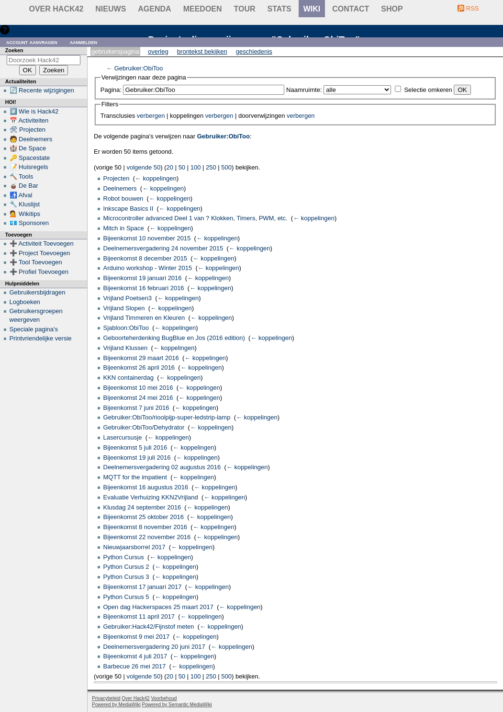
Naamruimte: (304, 89)
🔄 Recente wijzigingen (42, 90)
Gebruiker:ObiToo (138, 68)
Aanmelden (84, 41)
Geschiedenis (254, 51)
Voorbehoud (164, 698)
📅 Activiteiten (29, 120)
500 (226, 167)
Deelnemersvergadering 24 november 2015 (163, 248)
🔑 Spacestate (30, 157)
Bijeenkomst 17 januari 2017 (142, 586)
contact (350, 9)
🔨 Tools (22, 176)
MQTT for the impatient (135, 477)
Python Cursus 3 (126, 576)
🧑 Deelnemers (31, 139)
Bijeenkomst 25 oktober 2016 (143, 516)
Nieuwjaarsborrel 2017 (134, 547)
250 (211, 167)
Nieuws (110, 9)
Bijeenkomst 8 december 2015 (145, 258)
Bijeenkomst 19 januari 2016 (142, 278)
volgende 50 (143, 167)
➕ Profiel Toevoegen (39, 271)
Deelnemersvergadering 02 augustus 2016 (162, 467)
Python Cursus (123, 557)
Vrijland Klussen (125, 347)
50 (182, 167)
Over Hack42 (56, 9)
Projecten (116, 178)
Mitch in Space (123, 228)
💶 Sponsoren (29, 222)
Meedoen (202, 9)
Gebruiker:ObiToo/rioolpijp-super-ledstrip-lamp (167, 417)
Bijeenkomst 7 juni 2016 (136, 407)
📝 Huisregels (29, 166)
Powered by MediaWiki (116, 704)
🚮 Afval (21, 195)
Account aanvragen (31, 41)
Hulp (18, 29)
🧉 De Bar (24, 185)
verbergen (151, 115)
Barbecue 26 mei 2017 (134, 666)
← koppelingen (156, 178)
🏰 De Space (28, 148)
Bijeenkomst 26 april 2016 (139, 367)
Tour (245, 9)
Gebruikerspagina (115, 51)
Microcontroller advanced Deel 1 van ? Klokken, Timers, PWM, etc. (195, 218)
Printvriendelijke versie (41, 338)
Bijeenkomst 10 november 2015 (147, 238)
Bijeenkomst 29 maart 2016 (141, 358)
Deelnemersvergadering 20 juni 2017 (154, 646)
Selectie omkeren (428, 89)
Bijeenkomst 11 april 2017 (139, 616)
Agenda (154, 9)
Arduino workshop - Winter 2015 (147, 267)
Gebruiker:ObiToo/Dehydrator (144, 427)
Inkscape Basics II (128, 208)
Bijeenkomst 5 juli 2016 (135, 447)
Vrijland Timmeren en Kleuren (144, 317)
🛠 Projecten (28, 129)
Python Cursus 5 (126, 596)
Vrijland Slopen (124, 308)
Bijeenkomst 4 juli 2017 (135, 656)
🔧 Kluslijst (25, 204)
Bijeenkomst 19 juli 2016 (137, 457)
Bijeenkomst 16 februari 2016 (143, 288)
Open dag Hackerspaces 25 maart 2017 (158, 606)
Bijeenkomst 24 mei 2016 (138, 397)
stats (279, 9)
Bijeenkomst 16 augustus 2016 (146, 487)
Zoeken (14, 50)
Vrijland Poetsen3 (127, 298)
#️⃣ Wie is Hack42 (34, 111)
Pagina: (111, 89)
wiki (312, 9)
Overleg (158, 51)
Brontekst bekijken (202, 51)
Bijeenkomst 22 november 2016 (147, 537)
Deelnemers (120, 188)
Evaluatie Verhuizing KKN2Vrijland (150, 497)
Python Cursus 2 (126, 566)
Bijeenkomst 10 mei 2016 (138, 387)
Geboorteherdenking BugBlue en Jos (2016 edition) (174, 337)
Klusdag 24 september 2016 (142, 507)
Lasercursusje (122, 437)
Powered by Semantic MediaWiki (177, 704)
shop (391, 9)
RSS (472, 8)
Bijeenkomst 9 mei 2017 (136, 636)
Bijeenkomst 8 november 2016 (145, 527)
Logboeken (25, 301)
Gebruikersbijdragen (38, 292)
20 (170, 167)
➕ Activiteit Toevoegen (42, 243)
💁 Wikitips (25, 213)
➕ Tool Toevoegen (36, 262)
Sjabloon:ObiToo (126, 327)
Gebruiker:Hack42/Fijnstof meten (148, 626)
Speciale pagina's (34, 329)
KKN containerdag (128, 377)
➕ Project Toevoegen (40, 253)
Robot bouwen (123, 198)
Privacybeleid (106, 698)
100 (195, 167)
